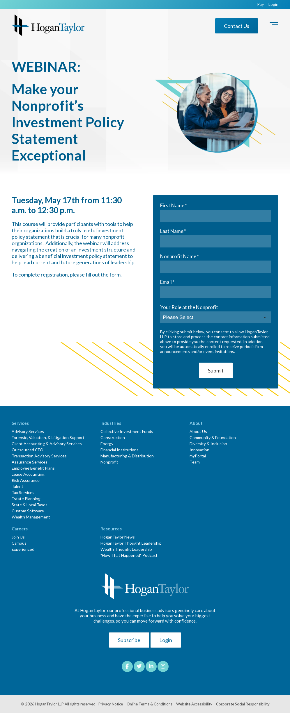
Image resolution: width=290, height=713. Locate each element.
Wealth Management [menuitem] (31, 516)
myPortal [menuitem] (198, 455)
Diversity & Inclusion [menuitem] (208, 443)
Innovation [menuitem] (199, 449)
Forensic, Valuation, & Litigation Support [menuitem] (48, 437)
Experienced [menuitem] (23, 549)
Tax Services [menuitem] (23, 492)
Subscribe (129, 640)
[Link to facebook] (127, 666)
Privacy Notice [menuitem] (110, 704)
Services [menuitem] (20, 423)
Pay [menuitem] (260, 4)
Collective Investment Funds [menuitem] (126, 431)
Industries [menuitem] (110, 423)
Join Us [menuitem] (18, 536)
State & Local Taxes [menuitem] (29, 504)
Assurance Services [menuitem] (29, 461)
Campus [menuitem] (19, 543)
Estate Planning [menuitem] (26, 498)
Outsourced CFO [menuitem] (27, 449)
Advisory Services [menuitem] (28, 431)
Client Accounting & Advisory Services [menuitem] (47, 443)
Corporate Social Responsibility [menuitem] (243, 704)
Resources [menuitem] (111, 528)
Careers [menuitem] (20, 528)
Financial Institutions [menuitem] (119, 449)
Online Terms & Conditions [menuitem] (149, 704)
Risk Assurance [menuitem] (26, 480)
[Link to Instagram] (163, 666)
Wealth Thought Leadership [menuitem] (126, 549)
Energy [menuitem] (106, 443)
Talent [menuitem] (17, 486)
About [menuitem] (196, 423)
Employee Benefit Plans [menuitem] (33, 468)
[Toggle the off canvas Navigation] (274, 25)
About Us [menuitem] (198, 431)
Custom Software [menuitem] (28, 510)
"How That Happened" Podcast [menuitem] (129, 555)
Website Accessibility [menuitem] (194, 704)
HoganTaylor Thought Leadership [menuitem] (131, 543)
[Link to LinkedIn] (151, 666)
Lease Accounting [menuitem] (28, 474)
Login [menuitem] (273, 4)
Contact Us (236, 26)
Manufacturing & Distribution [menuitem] (127, 455)
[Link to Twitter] (139, 666)
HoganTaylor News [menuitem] (117, 536)
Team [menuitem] (195, 461)
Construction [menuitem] (112, 437)
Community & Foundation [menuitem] (213, 437)
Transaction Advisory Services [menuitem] (39, 455)
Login (165, 640)
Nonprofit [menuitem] (109, 461)
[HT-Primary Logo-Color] (48, 26)
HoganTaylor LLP (49, 704)
